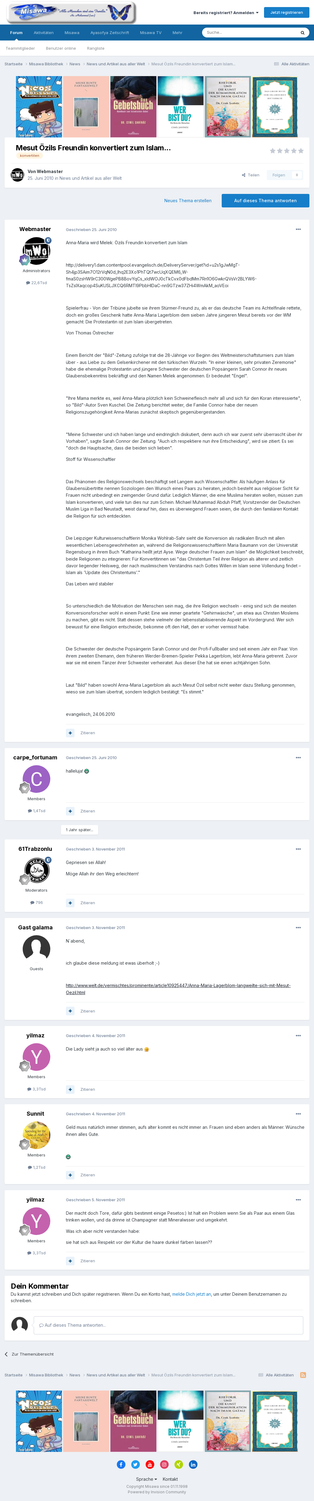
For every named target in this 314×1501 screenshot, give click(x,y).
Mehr (177, 32)
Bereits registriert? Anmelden (225, 12)
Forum (16, 35)
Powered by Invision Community (157, 1492)
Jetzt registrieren (286, 12)
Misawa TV (151, 32)
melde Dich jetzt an (191, 1294)
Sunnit (35, 1113)
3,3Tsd (36, 1088)
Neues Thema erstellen (188, 200)
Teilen (250, 174)
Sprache (146, 1479)
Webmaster (50, 171)
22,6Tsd (36, 282)
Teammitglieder (20, 48)
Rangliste (96, 48)
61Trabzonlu (35, 849)
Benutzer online (61, 48)
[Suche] (229, 32)
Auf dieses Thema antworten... (72, 1325)
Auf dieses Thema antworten (265, 200)
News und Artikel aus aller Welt (90, 178)
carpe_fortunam (35, 757)
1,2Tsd (36, 1167)
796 (36, 902)
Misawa (72, 32)
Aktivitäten (44, 32)
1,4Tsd (36, 810)
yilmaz (35, 1035)
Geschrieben (91, 229)
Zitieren (87, 732)
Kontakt (170, 1479)
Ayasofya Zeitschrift (109, 32)
